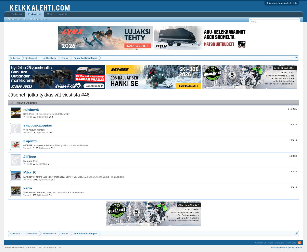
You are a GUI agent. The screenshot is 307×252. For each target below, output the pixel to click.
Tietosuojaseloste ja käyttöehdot (286, 247)
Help (270, 242)
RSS (299, 242)
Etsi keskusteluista (17, 19)
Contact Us (260, 242)
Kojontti (30, 141)
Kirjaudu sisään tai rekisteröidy (282, 3)
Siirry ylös (291, 242)
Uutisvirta (17, 14)
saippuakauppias (37, 125)
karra (27, 188)
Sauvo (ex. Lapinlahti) (113, 177)
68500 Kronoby (62, 114)
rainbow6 (31, 110)
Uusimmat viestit (38, 19)
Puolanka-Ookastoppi (26, 103)
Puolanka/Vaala (76, 192)
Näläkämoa (82, 145)
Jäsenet (63, 14)
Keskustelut (34, 14)
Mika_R (29, 172)
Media (50, 14)
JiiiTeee (29, 157)
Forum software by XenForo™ (33, 247)
